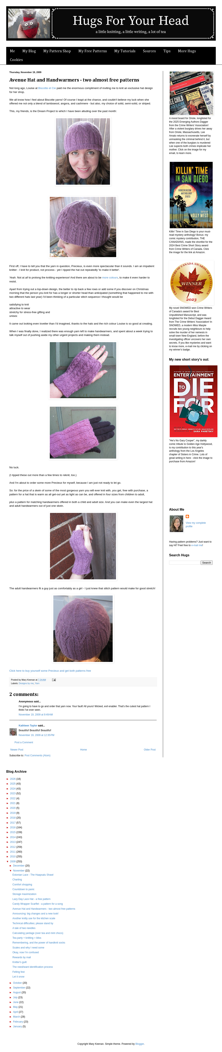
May (15, 1007)
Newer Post (16, 749)
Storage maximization (24, 894)
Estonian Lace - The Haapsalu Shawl (32, 874)
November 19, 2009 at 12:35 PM (36, 735)
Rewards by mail (21, 957)
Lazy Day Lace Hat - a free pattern (31, 899)
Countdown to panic (23, 889)
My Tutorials (124, 51)
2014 (13, 837)
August (17, 992)
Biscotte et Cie (47, 88)
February (18, 1021)
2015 (13, 832)
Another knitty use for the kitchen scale (33, 918)
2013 (13, 842)
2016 (13, 827)
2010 (13, 856)
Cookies (16, 60)
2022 (13, 798)
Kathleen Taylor (28, 725)
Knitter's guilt (19, 962)
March (17, 1016)
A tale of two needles (23, 928)
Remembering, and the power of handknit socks (38, 942)
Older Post (150, 749)
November (19, 870)
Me (12, 51)
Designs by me (26, 683)
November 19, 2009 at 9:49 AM (36, 714)
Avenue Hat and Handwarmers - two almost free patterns (43, 908)
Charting (17, 879)
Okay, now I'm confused (25, 952)
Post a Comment (24, 742)
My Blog (29, 51)
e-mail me (196, 545)
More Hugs (187, 51)
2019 (13, 813)
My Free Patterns (92, 51)
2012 (13, 847)
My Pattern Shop (57, 51)
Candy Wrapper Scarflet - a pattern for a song (37, 903)
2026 (13, 778)
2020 (13, 808)
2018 (13, 817)
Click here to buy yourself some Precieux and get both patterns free (50, 670)
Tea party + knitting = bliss (26, 937)
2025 (13, 783)
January (18, 1026)
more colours (110, 277)
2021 (13, 803)
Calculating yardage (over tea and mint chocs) (37, 933)
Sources (149, 51)
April (16, 1012)
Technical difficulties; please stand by (32, 923)
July (15, 997)
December (19, 865)
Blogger (139, 1043)
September (19, 987)
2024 (13, 788)
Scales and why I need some (28, 947)
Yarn (37, 683)
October (18, 982)
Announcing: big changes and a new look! (35, 913)
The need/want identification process (32, 966)
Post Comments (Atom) (37, 755)
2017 (13, 822)
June (16, 1002)
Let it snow (18, 976)
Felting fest (18, 971)
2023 (13, 793)
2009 (13, 861)
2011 (13, 851)
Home (83, 749)
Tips (167, 51)
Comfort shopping (22, 884)
